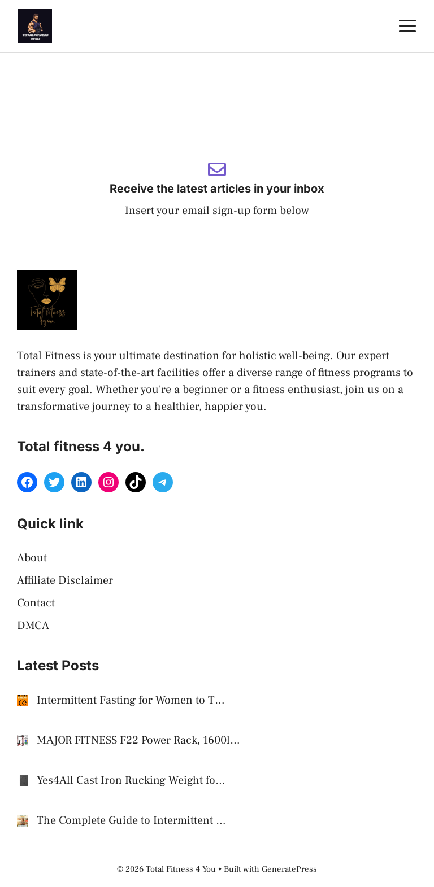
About (32, 557)
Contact (36, 603)
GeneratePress (289, 869)
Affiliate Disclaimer (65, 580)
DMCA (33, 625)
